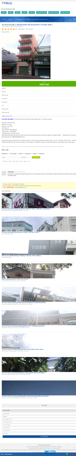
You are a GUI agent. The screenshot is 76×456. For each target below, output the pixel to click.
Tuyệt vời (41, 153)
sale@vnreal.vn (22, 187)
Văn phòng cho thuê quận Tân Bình (51, 450)
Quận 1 (4, 12)
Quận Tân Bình (65, 12)
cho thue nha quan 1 (27, 146)
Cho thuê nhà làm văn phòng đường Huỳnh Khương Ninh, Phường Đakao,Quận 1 (24, 303)
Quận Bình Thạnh (41, 12)
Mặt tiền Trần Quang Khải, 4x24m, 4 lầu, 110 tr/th (15, 279)
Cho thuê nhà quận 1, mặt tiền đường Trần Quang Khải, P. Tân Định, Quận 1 (27, 24)
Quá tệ (20, 153)
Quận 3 (17, 12)
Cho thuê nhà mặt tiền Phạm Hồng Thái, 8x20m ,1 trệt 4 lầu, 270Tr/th (20, 232)
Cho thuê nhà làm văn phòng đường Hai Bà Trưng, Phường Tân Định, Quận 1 (23, 350)
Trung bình (28, 153)
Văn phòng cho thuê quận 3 (34, 450)
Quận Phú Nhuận (53, 12)
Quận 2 (10, 12)
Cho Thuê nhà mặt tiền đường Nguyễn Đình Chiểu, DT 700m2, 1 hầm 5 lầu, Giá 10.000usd (26, 209)
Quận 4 (24, 12)
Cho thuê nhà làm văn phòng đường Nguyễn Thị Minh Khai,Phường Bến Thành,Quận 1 (25, 396)
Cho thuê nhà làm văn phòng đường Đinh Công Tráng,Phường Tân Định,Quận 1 (23, 373)
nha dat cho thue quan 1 (57, 146)
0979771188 (72, 454)
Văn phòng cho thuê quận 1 (20, 450)
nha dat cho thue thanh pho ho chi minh (42, 146)
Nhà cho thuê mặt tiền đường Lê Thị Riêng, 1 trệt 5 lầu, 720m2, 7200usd (21, 256)
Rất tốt (35, 153)
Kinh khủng (13, 153)
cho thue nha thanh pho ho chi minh (13, 146)
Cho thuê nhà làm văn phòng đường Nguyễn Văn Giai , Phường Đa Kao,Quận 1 (23, 326)
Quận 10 (31, 12)
